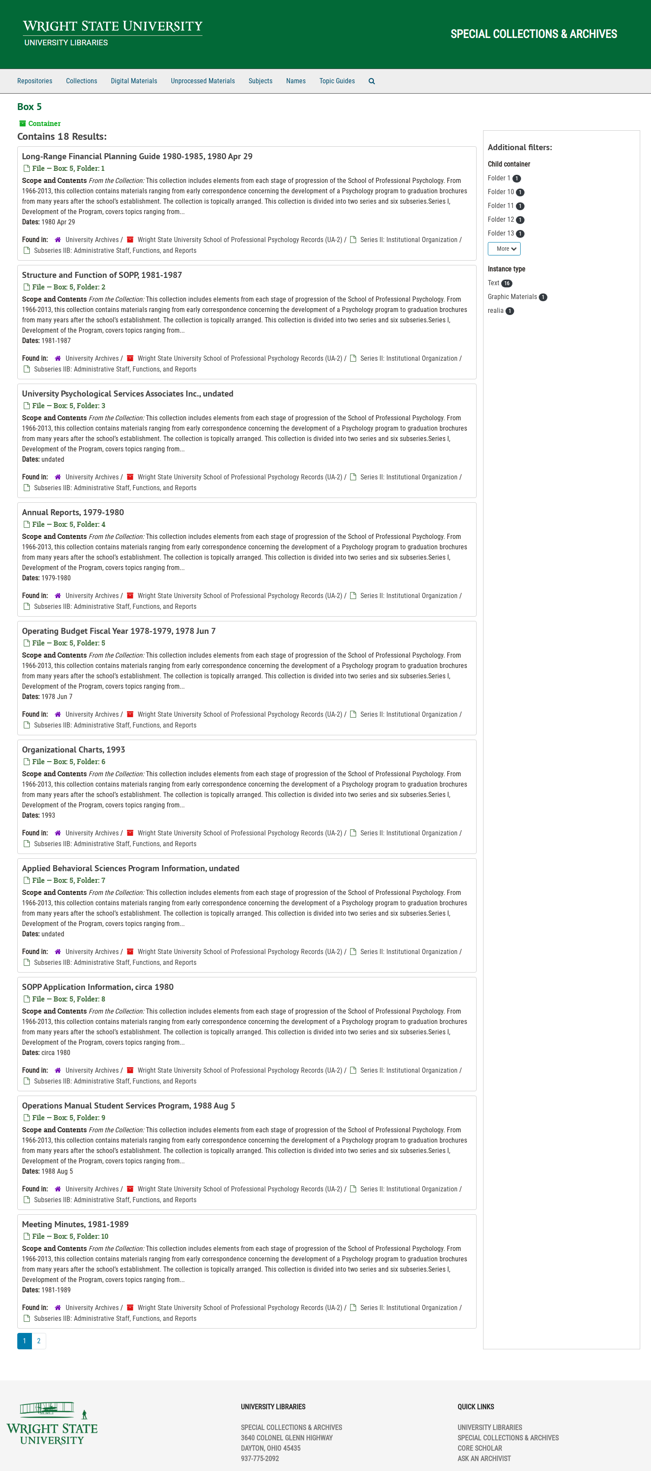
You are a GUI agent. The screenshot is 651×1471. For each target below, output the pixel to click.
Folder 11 (502, 206)
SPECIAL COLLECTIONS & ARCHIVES (508, 1438)
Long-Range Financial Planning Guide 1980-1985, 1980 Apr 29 (137, 156)
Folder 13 (502, 233)
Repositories (34, 81)
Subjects (260, 81)
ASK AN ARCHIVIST (484, 1459)
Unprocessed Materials (203, 81)
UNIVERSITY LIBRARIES (490, 1428)
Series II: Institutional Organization (409, 240)
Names (296, 81)
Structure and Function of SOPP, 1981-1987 (102, 274)
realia (497, 310)
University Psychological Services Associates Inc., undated (128, 393)
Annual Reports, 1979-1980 (73, 512)
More (507, 248)
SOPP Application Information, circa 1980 (98, 986)
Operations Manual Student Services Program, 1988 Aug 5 (128, 1105)
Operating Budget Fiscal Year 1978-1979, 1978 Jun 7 (119, 630)
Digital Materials (134, 81)
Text (494, 283)
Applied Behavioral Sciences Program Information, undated (131, 868)
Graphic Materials (513, 297)
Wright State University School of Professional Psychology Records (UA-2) (240, 240)
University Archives (92, 240)
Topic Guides (337, 81)
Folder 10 (502, 192)
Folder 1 (500, 178)
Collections (81, 81)
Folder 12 (502, 219)
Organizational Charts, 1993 (73, 749)
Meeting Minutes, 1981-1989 (75, 1224)
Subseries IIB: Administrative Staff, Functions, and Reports (115, 250)
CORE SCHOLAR (480, 1448)
